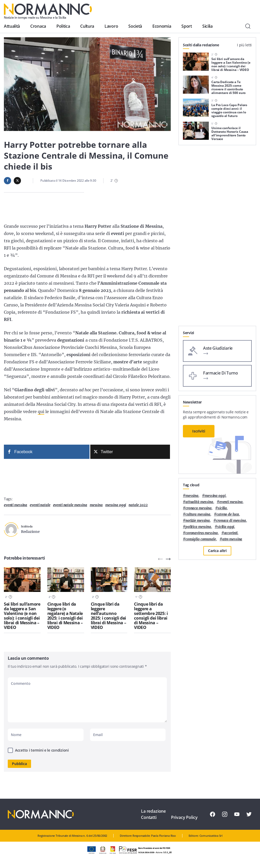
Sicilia (207, 26)
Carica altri (217, 550)
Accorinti (231, 533)
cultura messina (197, 514)
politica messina (198, 527)
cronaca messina (198, 508)
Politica (63, 26)
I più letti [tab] (244, 44)
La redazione (153, 811)
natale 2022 (138, 505)
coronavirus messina (201, 533)
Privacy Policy (184, 817)
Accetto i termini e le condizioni (42, 750)
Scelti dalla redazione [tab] (201, 44)
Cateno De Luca (228, 514)
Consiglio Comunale (200, 539)
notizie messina (197, 520)
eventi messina (15, 505)
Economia (161, 26)
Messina (96, 505)
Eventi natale (40, 505)
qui (41, 411)
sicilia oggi (225, 527)
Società (135, 26)
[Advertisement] (217, 293)
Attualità (12, 26)
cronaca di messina (231, 520)
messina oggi (115, 505)
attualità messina (199, 502)
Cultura (87, 26)
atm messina (232, 539)
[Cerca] (248, 26)
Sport (186, 26)
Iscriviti (198, 431)
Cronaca (38, 26)
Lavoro (111, 26)
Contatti (149, 817)
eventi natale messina (70, 505)
